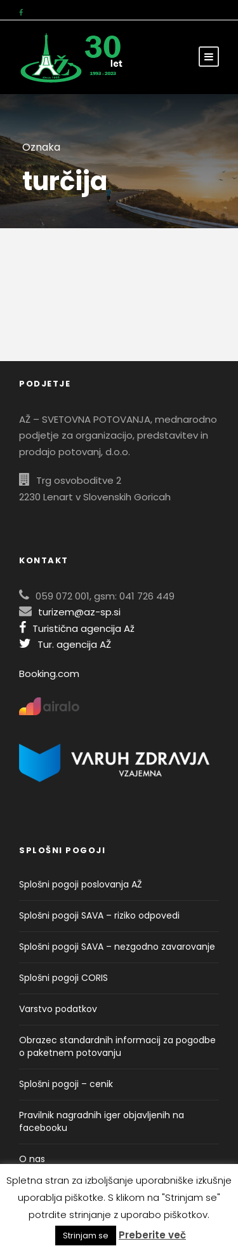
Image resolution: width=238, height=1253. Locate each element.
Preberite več (152, 1235)
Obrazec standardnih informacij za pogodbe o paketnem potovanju (117, 1046)
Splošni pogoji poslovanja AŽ (80, 884)
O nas (32, 1159)
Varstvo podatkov (58, 1009)
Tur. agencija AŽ (65, 644)
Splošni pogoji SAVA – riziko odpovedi (99, 915)
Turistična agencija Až (77, 628)
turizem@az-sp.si (79, 612)
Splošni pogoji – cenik (66, 1084)
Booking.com (49, 673)
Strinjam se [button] (86, 1235)
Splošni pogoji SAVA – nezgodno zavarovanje (117, 946)
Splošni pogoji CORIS (63, 977)
